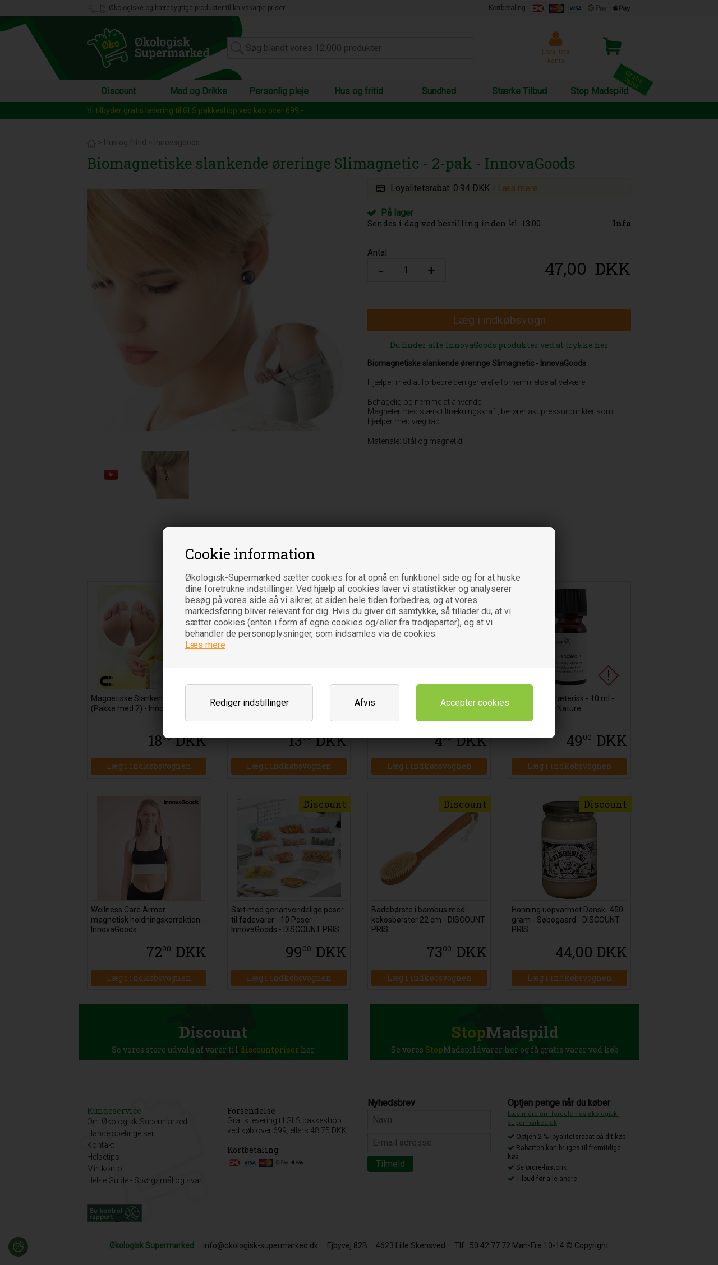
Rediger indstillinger (249, 702)
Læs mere (205, 645)
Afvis (365, 702)
